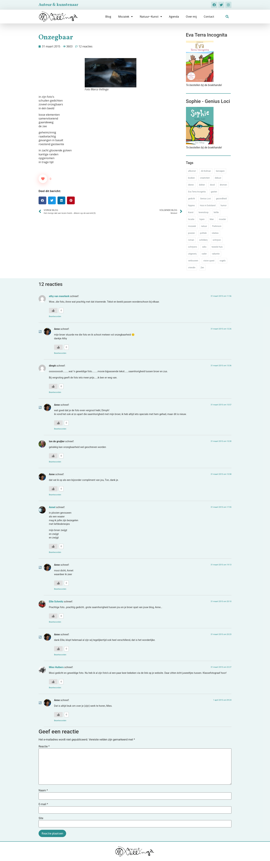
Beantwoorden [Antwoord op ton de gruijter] (55, 462)
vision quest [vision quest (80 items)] (208, 260)
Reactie (44, 746)
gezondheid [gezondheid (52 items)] (221, 198)
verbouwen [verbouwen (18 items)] (193, 260)
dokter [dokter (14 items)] (202, 185)
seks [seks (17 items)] (204, 247)
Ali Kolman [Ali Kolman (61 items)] (206, 171)
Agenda (174, 16)
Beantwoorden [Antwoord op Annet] (55, 552)
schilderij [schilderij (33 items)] (203, 240)
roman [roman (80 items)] (191, 240)
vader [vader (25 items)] (204, 254)
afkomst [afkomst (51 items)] (192, 171)
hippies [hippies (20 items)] (191, 205)
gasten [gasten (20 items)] (214, 192)
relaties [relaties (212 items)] (215, 233)
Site (41, 818)
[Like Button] (43, 178)
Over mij (191, 16)
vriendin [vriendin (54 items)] (191, 267)
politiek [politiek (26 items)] (203, 233)
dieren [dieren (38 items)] (191, 185)
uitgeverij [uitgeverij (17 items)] (192, 254)
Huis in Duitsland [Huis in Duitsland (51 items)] (207, 205)
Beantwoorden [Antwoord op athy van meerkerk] (55, 316)
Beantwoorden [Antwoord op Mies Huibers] (55, 688)
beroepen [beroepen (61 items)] (220, 171)
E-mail (43, 804)
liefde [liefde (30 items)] (216, 212)
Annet (52, 507)
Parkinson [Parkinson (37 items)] (216, 226)
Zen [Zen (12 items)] (202, 267)
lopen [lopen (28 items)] (202, 219)
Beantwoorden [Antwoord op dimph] (55, 392)
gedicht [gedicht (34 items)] (191, 198)
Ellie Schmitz (56, 601)
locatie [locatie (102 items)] (191, 219)
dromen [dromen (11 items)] (223, 185)
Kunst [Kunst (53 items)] (191, 212)
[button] (227, 16)
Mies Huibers (56, 667)
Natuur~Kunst (151, 16)
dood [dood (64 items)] (212, 185)
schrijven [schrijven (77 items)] (217, 240)
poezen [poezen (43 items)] (191, 233)
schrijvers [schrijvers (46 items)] (192, 247)
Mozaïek (125, 16)
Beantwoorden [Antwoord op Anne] (60, 353)
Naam (43, 790)
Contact (209, 16)
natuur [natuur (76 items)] (204, 226)
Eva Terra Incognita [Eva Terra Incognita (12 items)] (197, 192)
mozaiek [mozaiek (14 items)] (192, 226)
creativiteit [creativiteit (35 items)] (205, 178)
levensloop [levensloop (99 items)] (203, 212)
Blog (108, 16)
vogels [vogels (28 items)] (223, 260)
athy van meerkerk (59, 296)
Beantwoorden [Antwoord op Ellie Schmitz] (55, 622)
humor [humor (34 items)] (224, 205)
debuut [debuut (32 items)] (218, 178)
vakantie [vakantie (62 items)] (216, 254)
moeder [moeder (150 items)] (222, 219)
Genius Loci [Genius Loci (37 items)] (205, 198)
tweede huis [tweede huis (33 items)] (217, 247)
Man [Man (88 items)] (212, 219)
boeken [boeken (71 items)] (191, 178)
